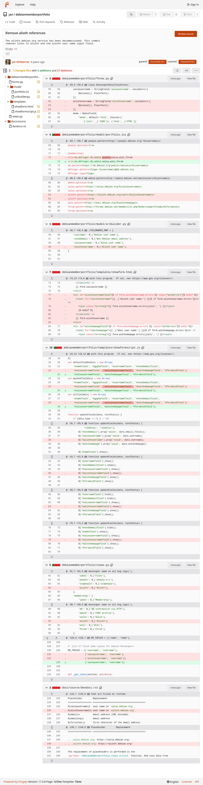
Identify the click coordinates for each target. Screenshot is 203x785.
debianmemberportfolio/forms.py (85, 78)
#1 (15, 49)
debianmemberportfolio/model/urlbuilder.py (94, 224)
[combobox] (177, 70)
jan (11, 14)
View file (191, 78)
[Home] (7, 4)
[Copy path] (111, 78)
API (197, 781)
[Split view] (186, 70)
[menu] (196, 70)
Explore (19, 4)
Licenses (187, 781)
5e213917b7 (157, 62)
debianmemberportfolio (33, 14)
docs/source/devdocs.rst (80, 687)
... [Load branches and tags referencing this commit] (8, 53)
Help (33, 4)
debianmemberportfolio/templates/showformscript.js (102, 347)
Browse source (186, 33)
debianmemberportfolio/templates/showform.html (97, 272)
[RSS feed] (131, 14)
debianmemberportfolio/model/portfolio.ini (94, 134)
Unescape (176, 78)
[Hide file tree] (5, 70)
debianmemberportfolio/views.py (85, 565)
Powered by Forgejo (15, 781)
